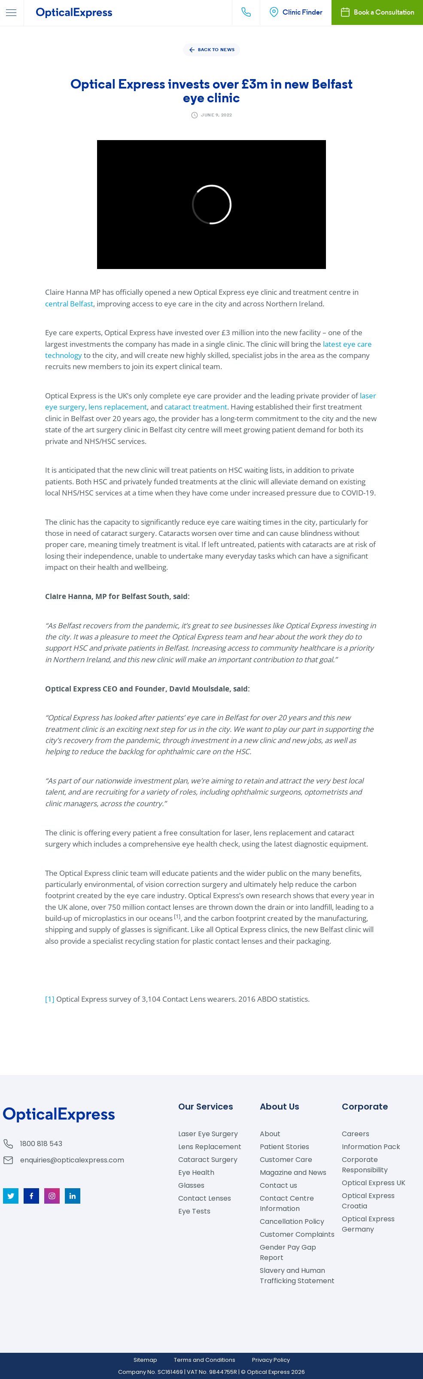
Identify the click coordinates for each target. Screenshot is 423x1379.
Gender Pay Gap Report (288, 1252)
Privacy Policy (271, 1360)
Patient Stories (284, 1147)
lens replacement (117, 407)
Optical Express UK (373, 1183)
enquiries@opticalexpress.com (72, 1160)
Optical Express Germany (368, 1224)
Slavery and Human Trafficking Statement (297, 1276)
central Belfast (69, 304)
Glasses (191, 1185)
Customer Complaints (297, 1234)
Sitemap (145, 1360)
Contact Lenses (204, 1198)
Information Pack (371, 1147)
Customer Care (286, 1160)
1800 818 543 (41, 1144)
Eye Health (196, 1172)
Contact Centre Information (287, 1203)
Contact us (278, 1185)
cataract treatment (195, 407)
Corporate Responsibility (365, 1165)
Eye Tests (194, 1211)
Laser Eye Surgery (208, 1134)
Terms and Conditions (204, 1360)
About (270, 1134)
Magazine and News (293, 1172)
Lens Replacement (209, 1147)
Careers (355, 1134)
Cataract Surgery (207, 1160)
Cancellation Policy (292, 1221)
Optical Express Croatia (368, 1201)
